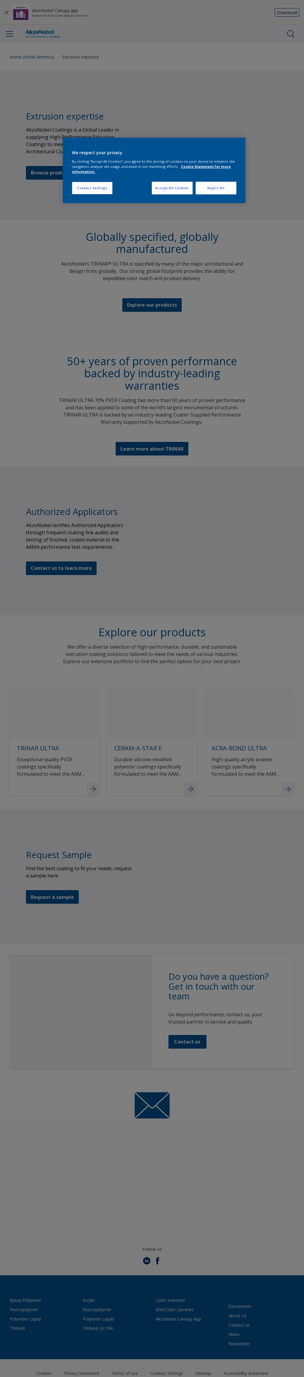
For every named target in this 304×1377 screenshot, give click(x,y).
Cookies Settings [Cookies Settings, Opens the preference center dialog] (92, 188)
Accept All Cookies (172, 188)
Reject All (216, 188)
